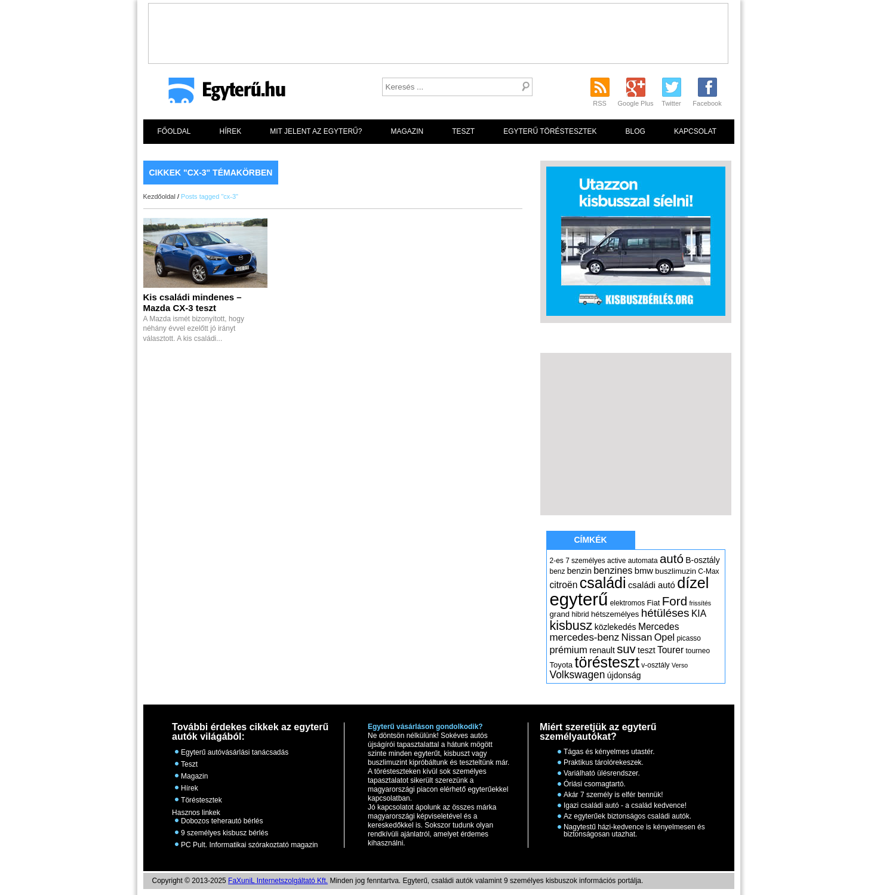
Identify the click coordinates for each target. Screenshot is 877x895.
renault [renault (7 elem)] (602, 650)
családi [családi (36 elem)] (603, 582)
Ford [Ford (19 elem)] (674, 601)
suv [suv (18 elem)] (626, 649)
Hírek (231, 131)
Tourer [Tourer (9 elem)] (670, 650)
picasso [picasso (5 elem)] (688, 638)
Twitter (671, 103)
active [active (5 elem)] (616, 560)
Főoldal (174, 131)
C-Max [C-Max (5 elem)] (708, 571)
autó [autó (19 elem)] (672, 558)
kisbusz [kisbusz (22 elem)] (571, 625)
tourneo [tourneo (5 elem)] (697, 651)
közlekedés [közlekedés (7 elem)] (615, 627)
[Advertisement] (438, 30)
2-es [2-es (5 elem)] (557, 560)
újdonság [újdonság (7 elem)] (624, 675)
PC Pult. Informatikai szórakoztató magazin (249, 845)
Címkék (590, 540)
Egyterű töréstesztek (549, 131)
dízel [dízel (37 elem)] (693, 582)
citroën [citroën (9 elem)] (564, 585)
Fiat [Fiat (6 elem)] (653, 602)
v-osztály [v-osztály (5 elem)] (655, 665)
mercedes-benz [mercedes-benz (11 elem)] (585, 637)
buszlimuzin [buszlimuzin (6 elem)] (675, 571)
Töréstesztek (201, 800)
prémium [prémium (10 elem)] (568, 649)
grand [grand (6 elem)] (560, 614)
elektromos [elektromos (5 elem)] (627, 603)
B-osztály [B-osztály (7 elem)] (702, 560)
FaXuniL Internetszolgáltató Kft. (278, 880)
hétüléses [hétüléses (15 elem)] (665, 613)
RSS (600, 103)
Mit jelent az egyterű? (316, 131)
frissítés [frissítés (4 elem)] (700, 603)
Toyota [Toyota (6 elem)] (561, 664)
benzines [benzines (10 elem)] (612, 570)
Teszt (463, 131)
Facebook (707, 103)
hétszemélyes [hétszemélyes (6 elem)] (615, 614)
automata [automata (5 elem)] (643, 560)
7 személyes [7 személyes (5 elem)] (585, 560)
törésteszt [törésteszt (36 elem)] (607, 662)
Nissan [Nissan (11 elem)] (637, 637)
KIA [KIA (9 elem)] (698, 613)
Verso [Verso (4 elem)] (680, 665)
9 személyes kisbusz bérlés (224, 833)
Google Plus (636, 103)
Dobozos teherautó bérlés (222, 821)
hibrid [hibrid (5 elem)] (580, 614)
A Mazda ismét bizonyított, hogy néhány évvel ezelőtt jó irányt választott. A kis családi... (193, 318)
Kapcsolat (695, 131)
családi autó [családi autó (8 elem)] (651, 585)
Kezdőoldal (159, 196)
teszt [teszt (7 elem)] (647, 650)
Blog (635, 131)
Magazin (406, 131)
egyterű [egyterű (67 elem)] (579, 599)
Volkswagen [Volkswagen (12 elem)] (577, 675)
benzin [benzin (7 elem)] (579, 571)
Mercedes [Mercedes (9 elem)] (658, 627)
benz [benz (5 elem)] (557, 571)
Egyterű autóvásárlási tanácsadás (234, 752)
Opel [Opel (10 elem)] (664, 637)
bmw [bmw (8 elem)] (644, 571)
